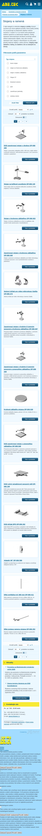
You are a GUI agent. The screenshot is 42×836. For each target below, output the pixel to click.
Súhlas (2, 747)
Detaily (2, 749)
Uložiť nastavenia (12, 815)
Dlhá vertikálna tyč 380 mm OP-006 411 (19, 595)
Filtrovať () (30, 103)
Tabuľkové (26, 117)
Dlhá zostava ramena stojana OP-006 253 (19, 629)
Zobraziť (10, 114)
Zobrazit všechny (20, 698)
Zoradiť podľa (13, 109)
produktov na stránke (27, 114)
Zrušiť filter (15, 103)
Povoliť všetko (17, 767)
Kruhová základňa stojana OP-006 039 (18, 409)
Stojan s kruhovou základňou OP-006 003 (20, 218)
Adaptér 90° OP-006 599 (13, 560)
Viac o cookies (4, 750)
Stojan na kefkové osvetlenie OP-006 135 (19, 184)
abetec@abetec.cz (14, 716)
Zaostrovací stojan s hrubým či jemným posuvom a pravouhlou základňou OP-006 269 (20, 369)
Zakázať (3, 767)
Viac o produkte (30, 159)
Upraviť (8, 767)
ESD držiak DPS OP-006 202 (14, 524)
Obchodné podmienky (18, 722)
